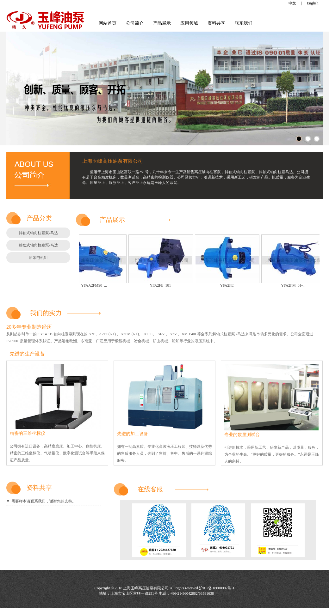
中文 (292, 3)
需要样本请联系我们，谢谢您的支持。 (43, 501)
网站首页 (107, 23)
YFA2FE (228, 285)
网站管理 (222, 593)
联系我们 (243, 23)
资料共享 (216, 23)
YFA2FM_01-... (295, 285)
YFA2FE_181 (162, 285)
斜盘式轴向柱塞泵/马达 (38, 245)
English (313, 3)
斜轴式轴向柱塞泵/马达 (38, 233)
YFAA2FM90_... (96, 285)
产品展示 (162, 23)
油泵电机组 (38, 257)
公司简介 (135, 23)
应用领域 (189, 23)
